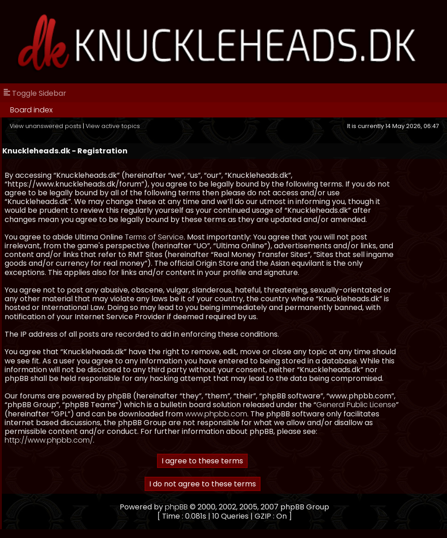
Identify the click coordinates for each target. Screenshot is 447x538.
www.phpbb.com (216, 414)
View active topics (113, 126)
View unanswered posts (45, 126)
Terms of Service (154, 237)
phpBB (176, 507)
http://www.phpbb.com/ (49, 440)
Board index (31, 110)
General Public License (356, 404)
